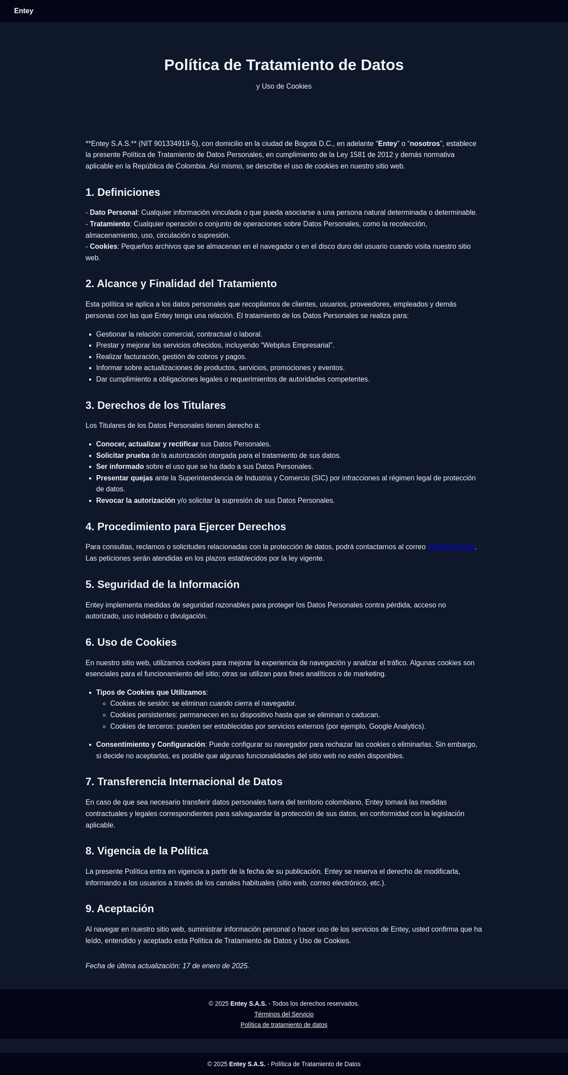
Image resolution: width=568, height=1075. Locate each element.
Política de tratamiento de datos (284, 1024)
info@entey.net (451, 547)
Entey (24, 11)
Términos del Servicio (284, 1014)
